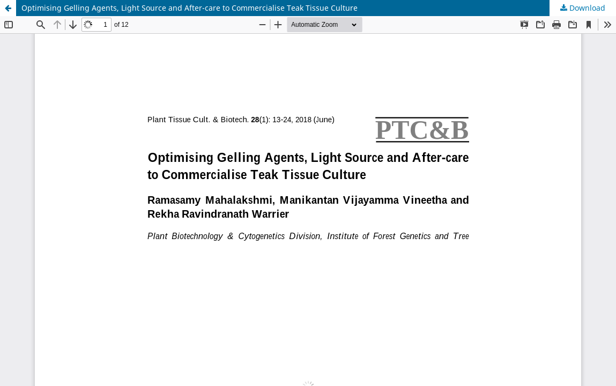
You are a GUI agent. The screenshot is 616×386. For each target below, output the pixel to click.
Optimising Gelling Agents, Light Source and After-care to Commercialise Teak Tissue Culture (189, 8)
